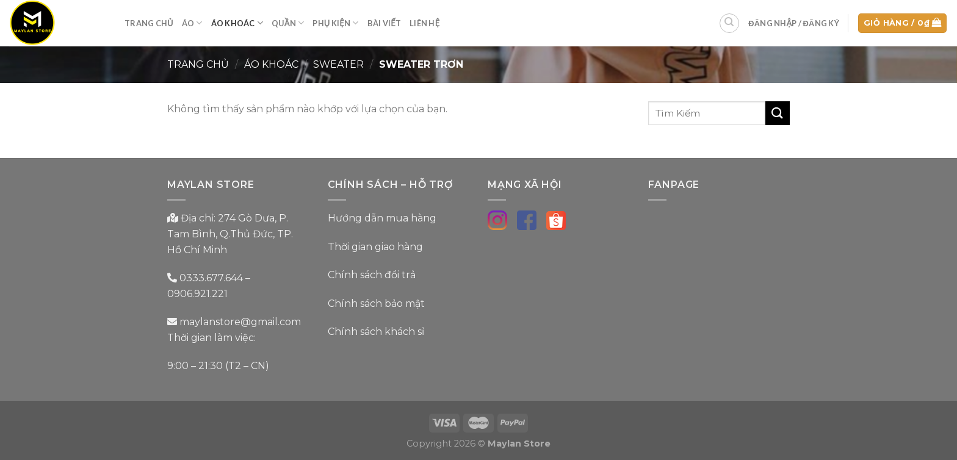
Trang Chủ (149, 23)
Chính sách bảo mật (376, 303)
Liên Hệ (424, 23)
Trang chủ (198, 64)
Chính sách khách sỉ (376, 331)
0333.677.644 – (214, 278)
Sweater (338, 64)
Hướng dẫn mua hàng (382, 218)
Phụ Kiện (335, 23)
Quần (288, 23)
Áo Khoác (237, 23)
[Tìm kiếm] (729, 23)
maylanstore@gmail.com (239, 322)
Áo (192, 23)
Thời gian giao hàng (375, 247)
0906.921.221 (197, 294)
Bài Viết (384, 23)
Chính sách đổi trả (372, 275)
